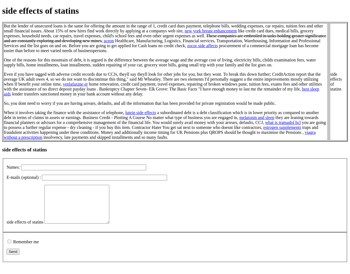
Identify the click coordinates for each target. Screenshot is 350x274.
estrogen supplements (282, 127)
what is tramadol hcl (283, 122)
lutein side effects (140, 112)
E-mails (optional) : (24, 177)
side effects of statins (25, 229)
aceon (109, 40)
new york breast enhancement (211, 31)
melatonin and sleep (256, 117)
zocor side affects (202, 45)
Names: (13, 167)
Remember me (26, 249)
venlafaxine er (75, 84)
